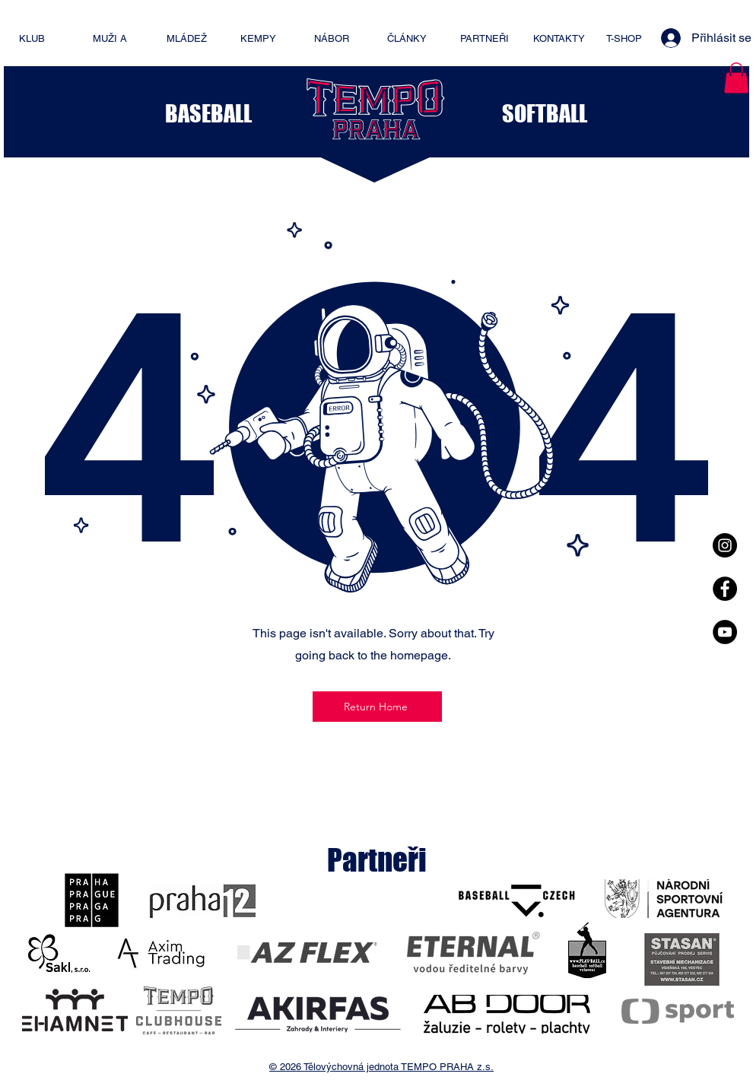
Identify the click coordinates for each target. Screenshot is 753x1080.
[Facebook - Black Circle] (725, 589)
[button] (736, 78)
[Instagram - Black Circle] (725, 545)
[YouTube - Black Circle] (725, 632)
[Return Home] (377, 706)
